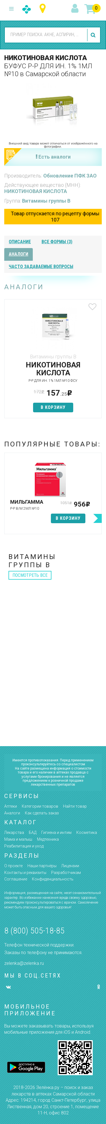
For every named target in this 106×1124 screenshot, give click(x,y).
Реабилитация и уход (24, 846)
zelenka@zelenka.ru (24, 963)
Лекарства (14, 832)
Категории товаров (40, 806)
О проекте (13, 866)
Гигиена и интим (56, 832)
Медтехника (48, 839)
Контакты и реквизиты (25, 872)
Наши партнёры (42, 866)
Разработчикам (66, 872)
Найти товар (75, 806)
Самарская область (44, 8)
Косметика (86, 832)
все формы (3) (57, 241)
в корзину (53, 407)
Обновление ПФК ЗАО (70, 176)
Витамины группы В (46, 201)
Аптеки (10, 806)
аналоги (18, 254)
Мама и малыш (18, 839)
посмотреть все (29, 575)
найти (94, 35)
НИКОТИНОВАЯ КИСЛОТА (35, 191)
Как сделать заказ (42, 813)
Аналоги (12, 813)
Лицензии (70, 866)
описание (20, 241)
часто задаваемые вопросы (41, 266)
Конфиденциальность (52, 879)
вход (75, 8)
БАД (32, 832)
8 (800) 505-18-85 (34, 930)
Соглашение (15, 879)
